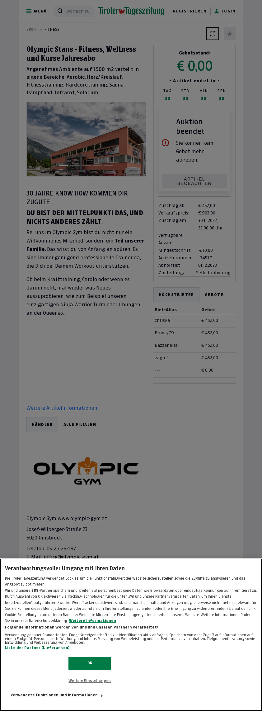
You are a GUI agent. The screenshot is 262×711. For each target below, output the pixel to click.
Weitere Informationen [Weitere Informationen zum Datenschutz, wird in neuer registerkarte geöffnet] (92, 621)
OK (89, 663)
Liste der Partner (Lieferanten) (37, 648)
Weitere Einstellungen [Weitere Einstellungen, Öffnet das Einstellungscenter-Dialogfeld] (89, 681)
